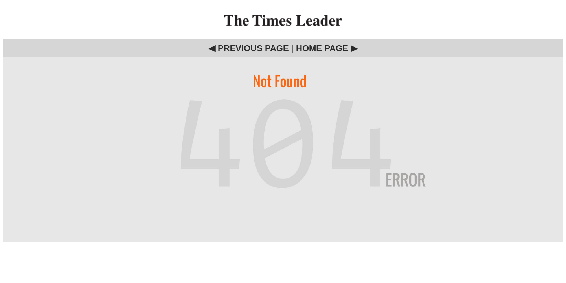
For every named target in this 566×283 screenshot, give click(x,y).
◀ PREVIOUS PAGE (249, 48)
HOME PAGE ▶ (326, 48)
